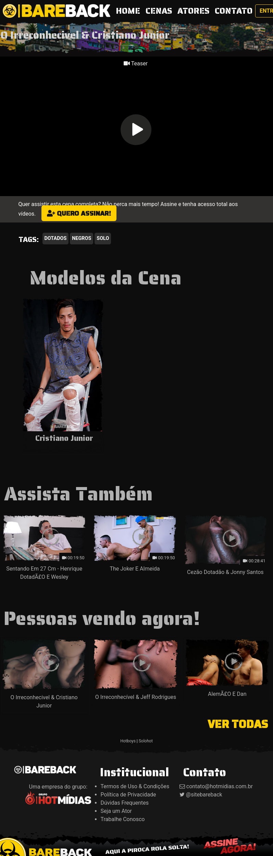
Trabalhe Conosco (123, 819)
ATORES (193, 10)
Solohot (146, 741)
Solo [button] (103, 238)
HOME (129, 10)
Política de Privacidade (128, 794)
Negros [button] (81, 238)
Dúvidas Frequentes (125, 803)
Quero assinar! (79, 213)
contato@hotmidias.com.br (219, 786)
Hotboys (128, 741)
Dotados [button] (56, 238)
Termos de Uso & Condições (135, 786)
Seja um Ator (116, 811)
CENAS (159, 10)
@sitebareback (204, 794)
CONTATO (233, 10)
